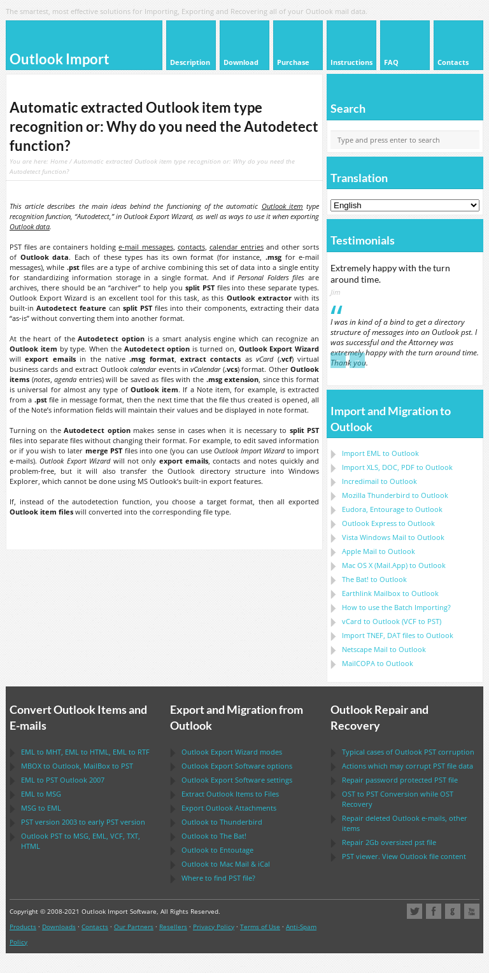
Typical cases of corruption (408, 751)
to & (225, 864)
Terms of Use (260, 926)
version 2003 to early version (83, 822)
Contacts (95, 926)
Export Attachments (228, 808)
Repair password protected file (400, 780)
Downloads (59, 926)
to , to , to (85, 751)
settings (236, 780)
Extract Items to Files (230, 794)
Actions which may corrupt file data (407, 766)
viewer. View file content (404, 856)
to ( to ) (391, 621)
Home (58, 161)
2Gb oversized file (389, 842)
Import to (380, 453)
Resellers (173, 926)
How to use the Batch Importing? (396, 607)
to (395, 495)
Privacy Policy (213, 926)
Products (23, 926)
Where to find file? (218, 878)
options (236, 766)
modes (231, 751)
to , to (77, 766)
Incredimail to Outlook (379, 481)
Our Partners (133, 926)
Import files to (397, 635)
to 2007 (62, 780)
